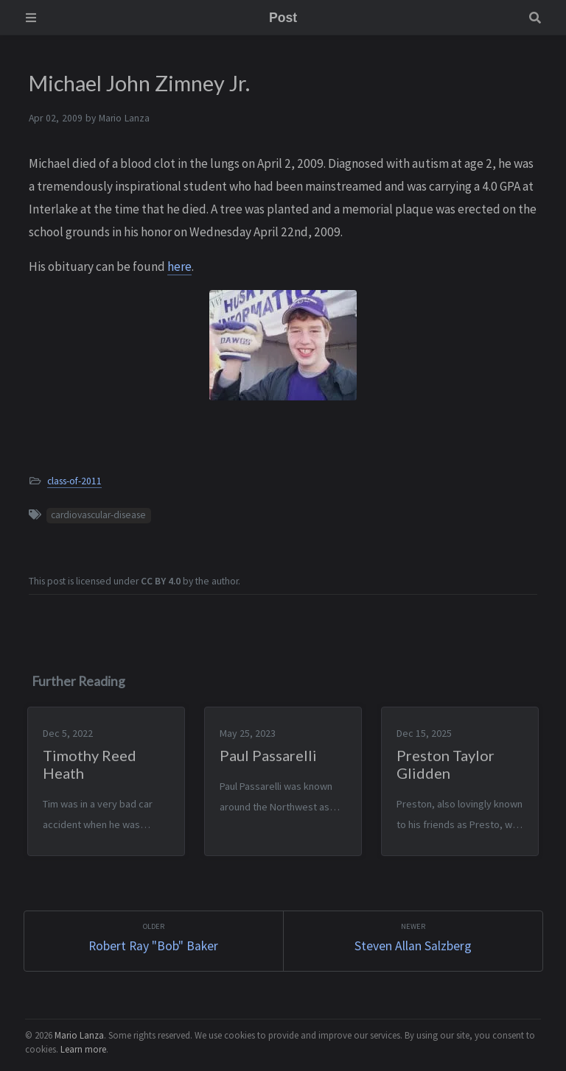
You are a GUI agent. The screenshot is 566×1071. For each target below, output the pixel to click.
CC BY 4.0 (161, 581)
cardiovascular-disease (98, 515)
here (179, 266)
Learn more (83, 1047)
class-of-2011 (74, 481)
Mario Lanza (79, 1033)
